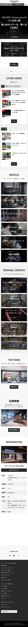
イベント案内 (4, 588)
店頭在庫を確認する (14, 430)
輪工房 (9, 511)
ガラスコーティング (5, 575)
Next (26, 22)
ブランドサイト (4, 604)
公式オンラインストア (5, 607)
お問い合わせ (18, 4)
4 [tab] (15, 71)
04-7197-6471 (11, 492)
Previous (1, 22)
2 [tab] (12, 71)
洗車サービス (4, 577)
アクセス (6, 4)
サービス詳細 (4, 586)
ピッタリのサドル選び (5, 570)
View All (14, 121)
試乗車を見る (14, 386)
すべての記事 (4, 593)
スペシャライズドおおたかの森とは (8, 563)
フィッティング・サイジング (7, 568)
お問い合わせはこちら (14, 470)
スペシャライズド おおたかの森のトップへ (14, 623)
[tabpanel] (14, 22)
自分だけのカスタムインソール (7, 572)
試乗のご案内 (4, 565)
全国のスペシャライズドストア (7, 602)
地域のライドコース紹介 (6, 591)
